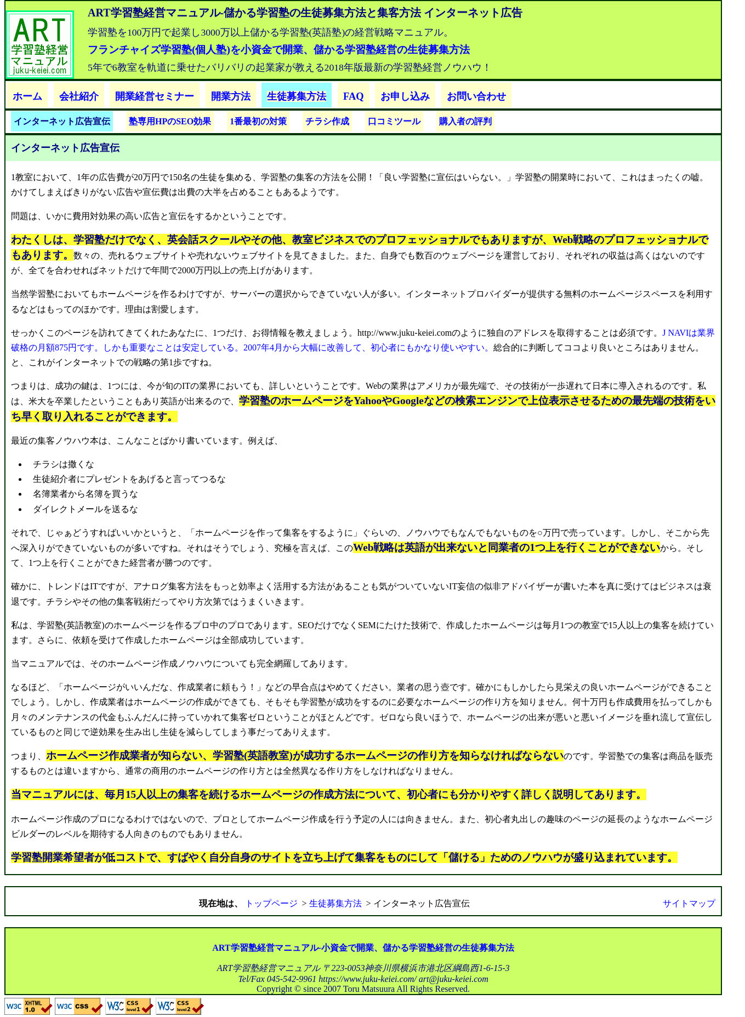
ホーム (27, 96)
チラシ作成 (327, 121)
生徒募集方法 (296, 96)
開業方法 (231, 96)
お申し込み (405, 96)
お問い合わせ (476, 96)
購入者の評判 (465, 121)
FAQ (353, 96)
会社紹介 (79, 96)
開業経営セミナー (154, 96)
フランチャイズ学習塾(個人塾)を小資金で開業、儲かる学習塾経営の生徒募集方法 (279, 49)
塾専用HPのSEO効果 (170, 121)
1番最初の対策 (258, 121)
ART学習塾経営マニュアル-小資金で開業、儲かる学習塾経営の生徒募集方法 (363, 947)
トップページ (271, 903)
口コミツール (394, 121)
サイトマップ (689, 903)
